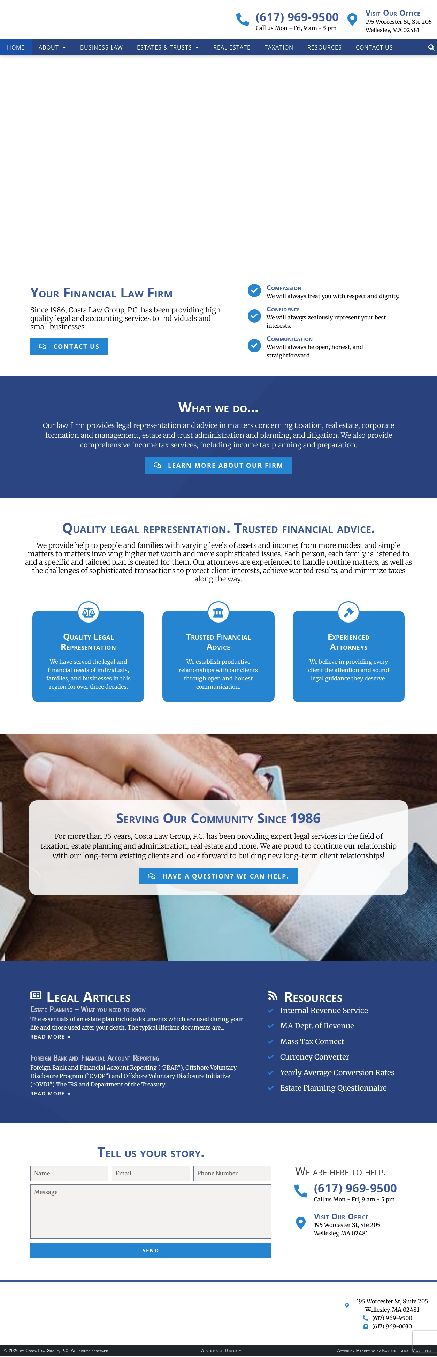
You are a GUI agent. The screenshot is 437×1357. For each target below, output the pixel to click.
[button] (431, 47)
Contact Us (374, 47)
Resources (324, 47)
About (52, 47)
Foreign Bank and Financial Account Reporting (94, 1058)
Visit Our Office (393, 12)
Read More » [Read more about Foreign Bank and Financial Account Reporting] (50, 1094)
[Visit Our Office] (352, 19)
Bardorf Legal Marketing (407, 1351)
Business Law (101, 47)
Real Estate (232, 47)
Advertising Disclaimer (223, 1351)
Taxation (278, 47)
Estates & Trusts (168, 47)
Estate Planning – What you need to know (87, 1010)
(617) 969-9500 (297, 17)
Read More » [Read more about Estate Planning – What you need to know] (50, 1037)
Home (16, 47)
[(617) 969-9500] (242, 19)
